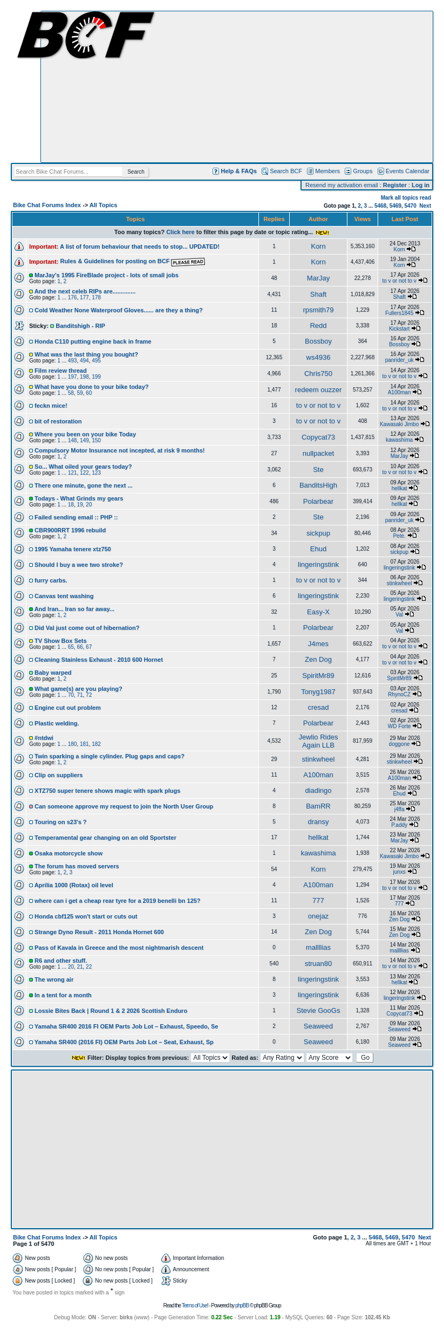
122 (84, 473)
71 (80, 695)
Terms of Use (194, 1305)
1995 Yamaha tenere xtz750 (73, 549)
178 (96, 297)
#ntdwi (44, 738)
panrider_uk (399, 360)
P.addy (399, 825)
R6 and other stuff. (61, 960)
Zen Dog (318, 659)
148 (72, 440)
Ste (318, 469)
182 (96, 744)
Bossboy (318, 341)
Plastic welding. (57, 723)
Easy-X (318, 612)
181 (84, 744)
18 (71, 505)
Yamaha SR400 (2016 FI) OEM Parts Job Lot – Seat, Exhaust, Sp (124, 1042)
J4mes (318, 644)
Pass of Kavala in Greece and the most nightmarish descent (119, 947)
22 (89, 967)
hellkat (399, 488)
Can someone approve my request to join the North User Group (124, 806)
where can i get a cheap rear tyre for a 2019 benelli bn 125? (118, 900)
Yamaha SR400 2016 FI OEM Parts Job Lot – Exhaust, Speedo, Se (126, 1026)
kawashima (399, 440)
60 (89, 393)
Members (327, 171)
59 (80, 393)
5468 (380, 206)
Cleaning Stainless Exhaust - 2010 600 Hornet (99, 659)
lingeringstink (318, 564)
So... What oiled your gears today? (83, 466)
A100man (399, 392)
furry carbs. (51, 580)
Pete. (399, 536)
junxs (399, 872)
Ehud (318, 549)
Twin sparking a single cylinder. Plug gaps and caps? (110, 756)
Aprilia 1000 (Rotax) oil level (74, 885)
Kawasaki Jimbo (399, 424)
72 (89, 695)
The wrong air (54, 979)
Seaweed (318, 1026)
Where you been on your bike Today (85, 434)
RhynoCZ (399, 694)
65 (71, 647)
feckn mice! (51, 405)
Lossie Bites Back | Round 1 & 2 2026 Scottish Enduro (111, 1010)
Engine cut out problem (68, 707)
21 (80, 967)
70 (71, 695)
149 (84, 440)
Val (399, 615)
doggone (399, 744)
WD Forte (399, 726)
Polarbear (318, 501)
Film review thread (61, 370)
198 (84, 377)
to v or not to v (399, 281)
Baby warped (53, 672)
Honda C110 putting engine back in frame (93, 341)
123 (96, 473)
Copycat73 (318, 437)
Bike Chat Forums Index (47, 205)
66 (80, 647)
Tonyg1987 (318, 692)
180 (72, 744)
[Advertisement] (236, 86)
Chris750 (318, 373)
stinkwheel (399, 583)
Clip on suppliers (59, 775)
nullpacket (318, 453)
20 (89, 505)
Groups (362, 171)
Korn (318, 246)
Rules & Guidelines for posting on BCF (132, 261)
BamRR (318, 806)
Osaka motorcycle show (69, 853)
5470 (410, 206)
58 (71, 393)
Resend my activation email (341, 185)
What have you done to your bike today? (91, 386)
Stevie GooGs (318, 1010)
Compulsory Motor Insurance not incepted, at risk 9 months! (119, 450)
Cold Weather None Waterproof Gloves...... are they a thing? (119, 310)
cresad (318, 707)
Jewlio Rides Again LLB (318, 741)
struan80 (318, 963)
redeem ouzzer (318, 390)
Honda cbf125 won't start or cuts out (86, 916)
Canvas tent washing (64, 596)
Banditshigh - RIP (80, 326)
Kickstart (399, 329)
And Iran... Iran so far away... (74, 609)
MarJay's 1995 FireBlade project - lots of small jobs (107, 275)
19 (80, 505)
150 (96, 440)
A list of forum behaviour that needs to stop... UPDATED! (140, 246)
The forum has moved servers (77, 866)
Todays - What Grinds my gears (79, 498)
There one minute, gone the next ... (84, 485)
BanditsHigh (318, 485)
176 (72, 297)
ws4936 (318, 357)
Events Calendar (407, 171)
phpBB (242, 1305)
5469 (395, 206)
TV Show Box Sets (61, 640)
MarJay (318, 278)
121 (72, 473)
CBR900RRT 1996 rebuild (70, 530)
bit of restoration (58, 421)
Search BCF (286, 171)
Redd (318, 325)
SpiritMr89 (318, 675)
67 (89, 647)
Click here (180, 232)
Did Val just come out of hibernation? (87, 628)
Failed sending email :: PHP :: (76, 517)
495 (96, 361)
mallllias (318, 947)
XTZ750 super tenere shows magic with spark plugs (107, 790)
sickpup (318, 533)
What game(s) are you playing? (78, 688)
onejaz (318, 916)
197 (72, 377)
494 (84, 361)
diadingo (318, 790)
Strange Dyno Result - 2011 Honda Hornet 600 (99, 932)
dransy (318, 822)
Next (425, 206)
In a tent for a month (63, 995)
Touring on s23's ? (61, 822)
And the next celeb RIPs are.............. (85, 291)
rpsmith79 (318, 310)
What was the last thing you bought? (86, 354)
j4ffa (399, 809)
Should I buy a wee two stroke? (79, 564)
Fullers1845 (399, 313)
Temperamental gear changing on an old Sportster (105, 837)
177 (84, 297)
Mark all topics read (406, 198)
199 (96, 377)
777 (318, 900)
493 (72, 361)
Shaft (318, 294)
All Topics (104, 205)
